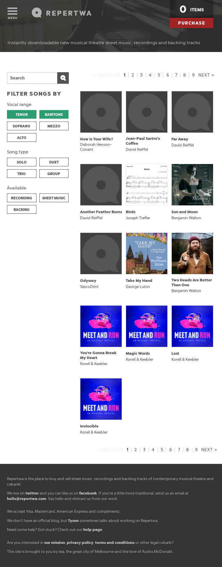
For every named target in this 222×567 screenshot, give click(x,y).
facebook (88, 493)
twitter (32, 493)
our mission (54, 542)
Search (63, 78)
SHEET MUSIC (53, 198)
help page (92, 529)
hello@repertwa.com (26, 498)
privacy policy (80, 542)
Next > (206, 75)
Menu (12, 14)
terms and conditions (114, 542)
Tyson (73, 520)
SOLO (22, 162)
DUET (54, 162)
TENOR (22, 114)
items (192, 9)
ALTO (21, 137)
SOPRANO (21, 126)
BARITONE (54, 114)
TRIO (21, 174)
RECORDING (21, 198)
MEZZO (53, 126)
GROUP (53, 174)
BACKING (21, 209)
